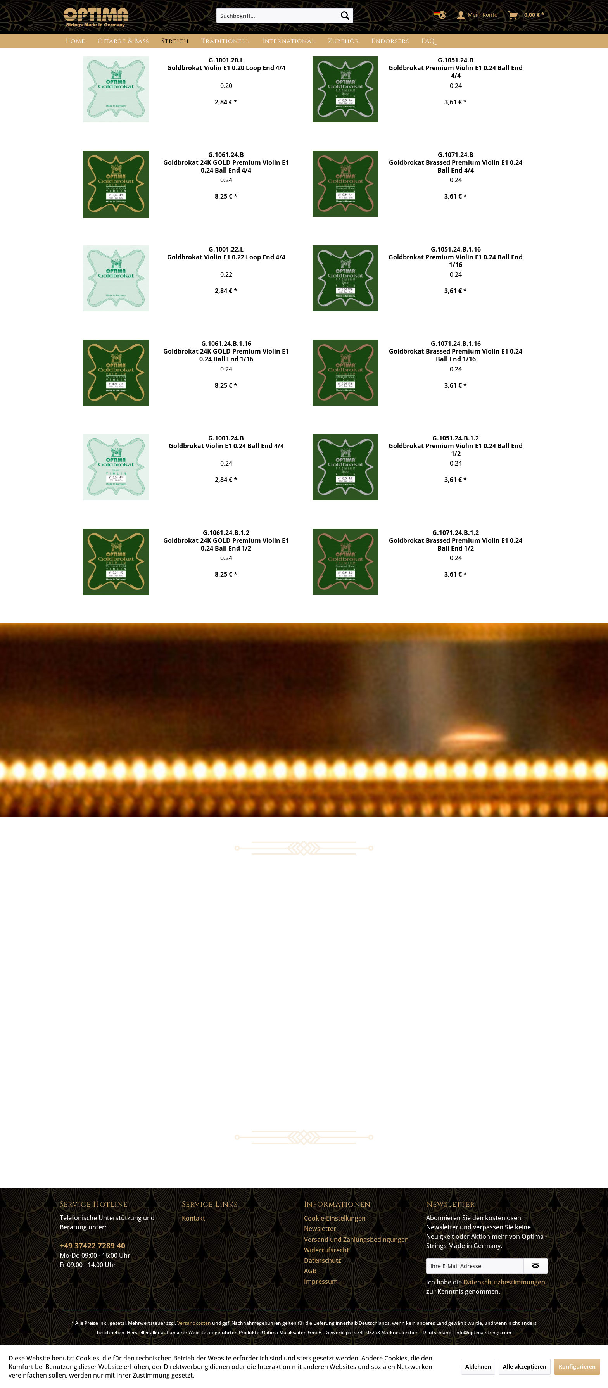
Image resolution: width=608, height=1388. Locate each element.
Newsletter (320, 1228)
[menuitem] (284, 15)
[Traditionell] (225, 41)
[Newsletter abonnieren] (535, 1266)
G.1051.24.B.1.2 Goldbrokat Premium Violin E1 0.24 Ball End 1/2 (456, 445)
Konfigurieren (577, 1366)
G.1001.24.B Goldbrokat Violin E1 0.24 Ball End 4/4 (226, 442)
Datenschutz (322, 1260)
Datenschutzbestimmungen (504, 1282)
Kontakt (193, 1218)
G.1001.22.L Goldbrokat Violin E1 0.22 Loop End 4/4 (226, 253)
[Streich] (175, 41)
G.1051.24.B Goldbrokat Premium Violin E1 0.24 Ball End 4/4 (456, 67)
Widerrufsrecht (326, 1250)
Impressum (321, 1281)
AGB (310, 1271)
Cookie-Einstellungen (335, 1218)
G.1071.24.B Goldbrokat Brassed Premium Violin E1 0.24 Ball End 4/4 (455, 162)
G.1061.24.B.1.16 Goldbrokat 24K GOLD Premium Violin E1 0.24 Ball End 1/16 (226, 351)
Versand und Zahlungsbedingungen (356, 1239)
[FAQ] (428, 41)
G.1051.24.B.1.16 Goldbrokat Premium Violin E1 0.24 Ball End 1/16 (456, 256)
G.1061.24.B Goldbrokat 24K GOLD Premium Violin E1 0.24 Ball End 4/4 (226, 162)
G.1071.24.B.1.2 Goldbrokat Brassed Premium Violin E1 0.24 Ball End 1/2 (455, 540)
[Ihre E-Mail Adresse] (475, 1266)
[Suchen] (345, 15)
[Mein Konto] (477, 15)
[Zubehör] (343, 41)
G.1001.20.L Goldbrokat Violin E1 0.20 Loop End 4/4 (226, 64)
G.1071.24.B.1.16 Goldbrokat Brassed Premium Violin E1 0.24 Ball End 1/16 (455, 351)
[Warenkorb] (526, 15)
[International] (289, 41)
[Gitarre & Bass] (123, 41)
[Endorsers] (390, 41)
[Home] (75, 41)
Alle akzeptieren (524, 1366)
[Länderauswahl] (442, 15)
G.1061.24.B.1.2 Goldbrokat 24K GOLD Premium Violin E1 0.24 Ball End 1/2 (226, 540)
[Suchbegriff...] (284, 15)
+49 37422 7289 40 (92, 1246)
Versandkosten (194, 1323)
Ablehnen (478, 1366)
